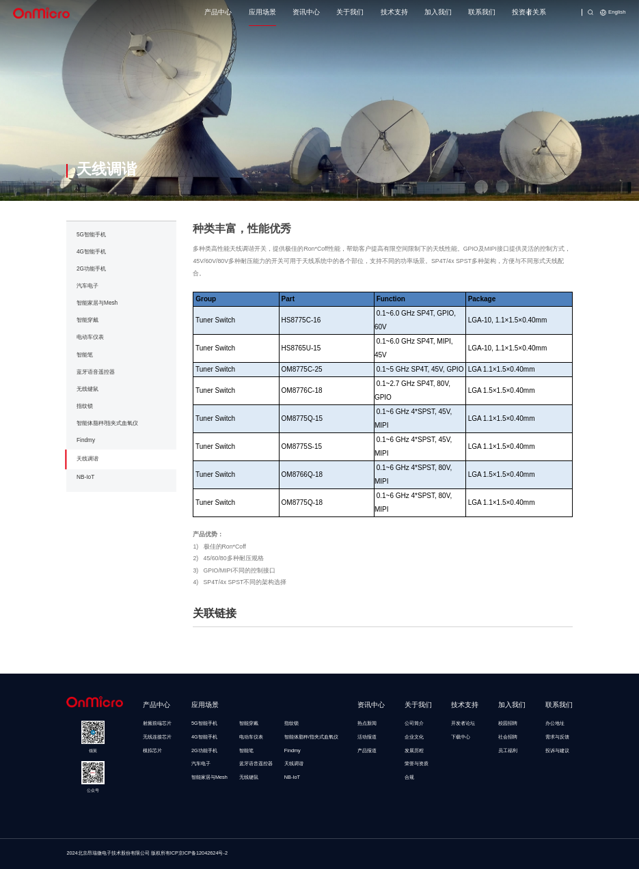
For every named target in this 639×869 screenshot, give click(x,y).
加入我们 (438, 12)
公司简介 (414, 723)
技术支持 (394, 12)
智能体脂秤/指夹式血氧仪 (107, 423)
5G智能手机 (91, 235)
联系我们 (481, 12)
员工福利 (507, 750)
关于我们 (350, 12)
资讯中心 (306, 12)
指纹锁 (85, 406)
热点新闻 (367, 723)
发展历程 (414, 750)
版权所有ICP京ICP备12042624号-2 (189, 853)
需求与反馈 (557, 737)
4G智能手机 (91, 252)
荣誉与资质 (417, 763)
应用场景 (262, 12)
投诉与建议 (557, 750)
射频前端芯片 (157, 723)
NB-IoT (85, 477)
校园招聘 (507, 723)
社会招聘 (507, 737)
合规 (409, 777)
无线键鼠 (87, 389)
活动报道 (367, 737)
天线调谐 (87, 459)
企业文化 (414, 737)
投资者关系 (529, 12)
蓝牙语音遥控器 (96, 372)
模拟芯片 (152, 750)
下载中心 (460, 737)
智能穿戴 (87, 320)
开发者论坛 (463, 723)
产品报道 (367, 750)
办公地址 (555, 723)
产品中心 (218, 12)
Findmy (86, 440)
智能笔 (85, 355)
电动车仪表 (90, 337)
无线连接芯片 (157, 737)
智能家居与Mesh (97, 303)
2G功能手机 (91, 269)
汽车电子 (87, 286)
